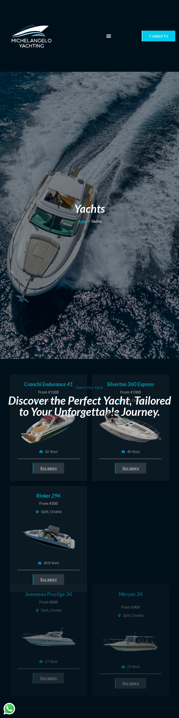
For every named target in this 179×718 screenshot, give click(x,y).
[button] (109, 36)
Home (82, 221)
